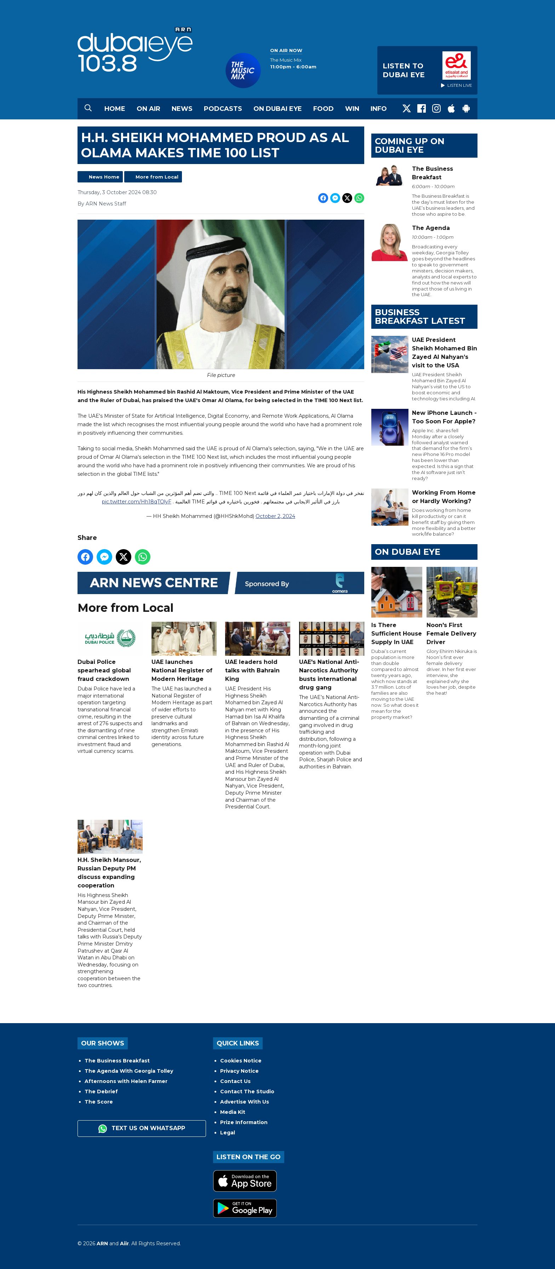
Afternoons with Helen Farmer (126, 1081)
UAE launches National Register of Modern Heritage (184, 652)
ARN (102, 1243)
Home (114, 109)
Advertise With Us (244, 1102)
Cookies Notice (241, 1061)
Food (323, 109)
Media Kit (232, 1112)
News (182, 109)
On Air (148, 109)
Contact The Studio (247, 1091)
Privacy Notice (239, 1071)
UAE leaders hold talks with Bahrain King (257, 652)
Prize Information (244, 1122)
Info (379, 109)
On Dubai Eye (277, 109)
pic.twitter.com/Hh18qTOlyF (136, 502)
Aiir (124, 1243)
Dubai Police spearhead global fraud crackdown (110, 652)
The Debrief (101, 1091)
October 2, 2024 (275, 516)
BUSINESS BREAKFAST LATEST (420, 316)
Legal (227, 1132)
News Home (104, 177)
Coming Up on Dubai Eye (410, 145)
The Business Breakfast (117, 1061)
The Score (99, 1102)
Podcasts (223, 109)
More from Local (157, 177)
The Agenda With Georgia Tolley (129, 1071)
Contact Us (235, 1081)
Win (352, 109)
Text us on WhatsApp (141, 1128)
